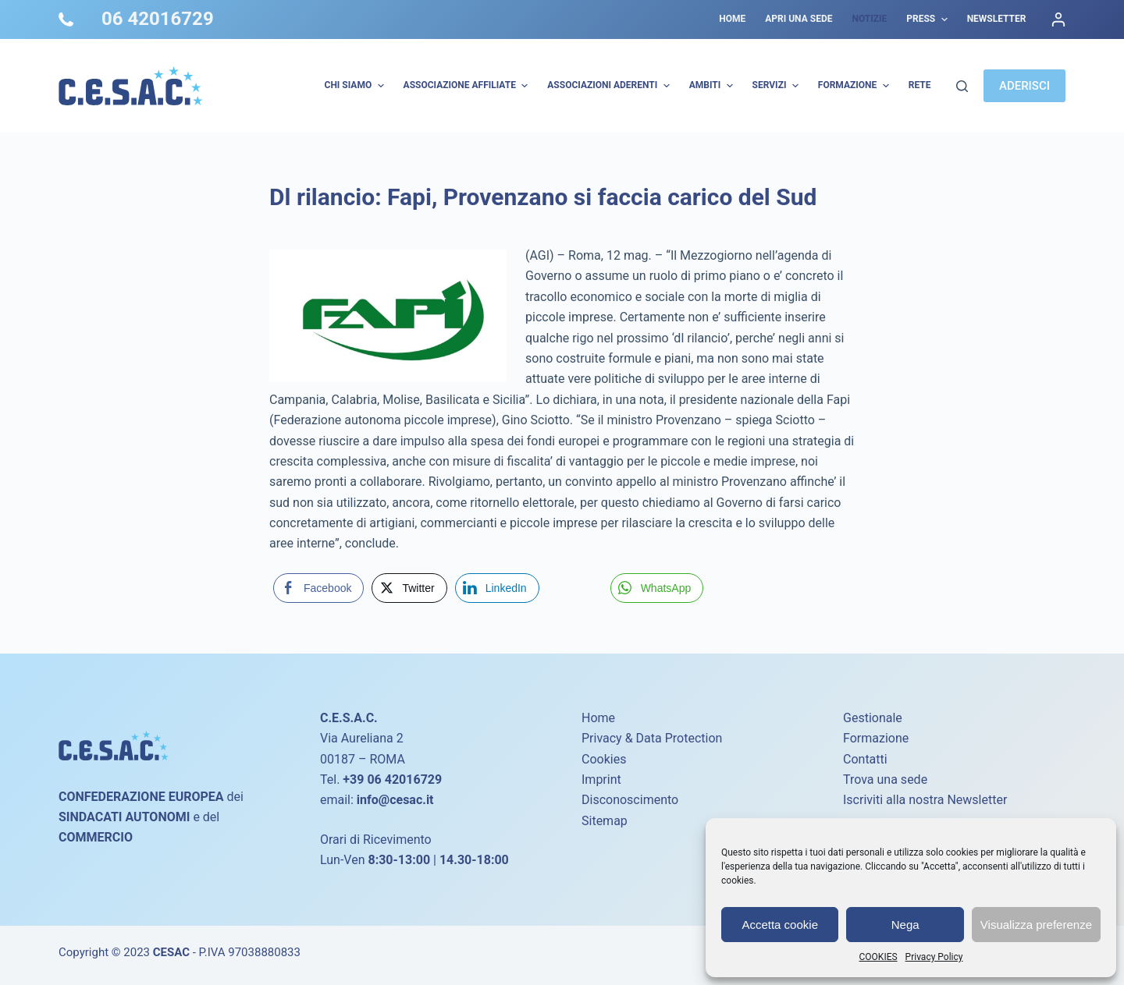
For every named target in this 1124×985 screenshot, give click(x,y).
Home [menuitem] (732, 18)
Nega (905, 924)
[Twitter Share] (409, 588)
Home (598, 717)
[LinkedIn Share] (497, 588)
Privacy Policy (934, 956)
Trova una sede (885, 779)
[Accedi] (1058, 19)
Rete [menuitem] (920, 85)
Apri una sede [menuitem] (798, 18)
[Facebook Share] (318, 588)
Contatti (865, 759)
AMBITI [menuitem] (713, 86)
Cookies (604, 759)
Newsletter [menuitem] (996, 18)
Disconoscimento (630, 799)
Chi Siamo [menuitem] (356, 86)
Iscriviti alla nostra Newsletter (925, 799)
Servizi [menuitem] (777, 86)
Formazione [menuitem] (855, 86)
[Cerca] (962, 86)
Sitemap (605, 820)
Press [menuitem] (928, 19)
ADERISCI (1024, 86)
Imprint (601, 779)
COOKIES (878, 956)
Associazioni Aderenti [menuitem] (610, 86)
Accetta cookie (780, 924)
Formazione (876, 738)
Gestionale (872, 717)
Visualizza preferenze (1036, 924)
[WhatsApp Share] (657, 588)
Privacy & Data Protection (652, 738)
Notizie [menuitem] (869, 18)
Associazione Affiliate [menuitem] (468, 86)
